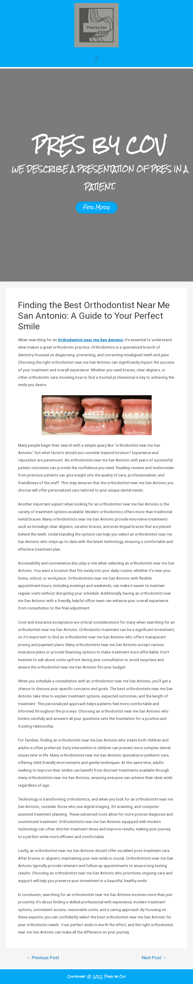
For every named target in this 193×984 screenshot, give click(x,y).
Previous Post (42, 958)
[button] (96, 58)
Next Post (154, 958)
